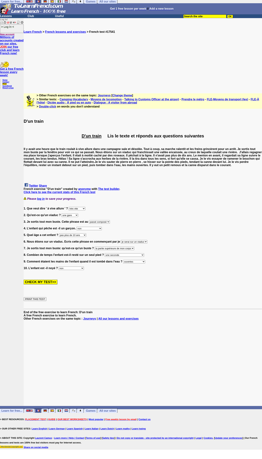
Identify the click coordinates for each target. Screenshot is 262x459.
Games (91, 410)
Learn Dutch (107, 428)
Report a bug (8, 88)
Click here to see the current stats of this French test (59, 192)
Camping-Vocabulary (74, 99)
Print (5, 84)
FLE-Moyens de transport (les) (227, 99)
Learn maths (123, 428)
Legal (199, 438)
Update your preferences (228, 438)
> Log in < (7, 26)
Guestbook (7, 86)
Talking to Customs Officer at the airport (151, 99)
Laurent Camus (43, 438)
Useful (59, 16)
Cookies (208, 438)
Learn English (39, 428)
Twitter (33, 185)
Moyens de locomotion (106, 99)
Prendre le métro (193, 99)
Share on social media (36, 447)
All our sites (107, 410)
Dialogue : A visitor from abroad (115, 102)
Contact (6, 82)
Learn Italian (92, 428)
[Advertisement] (142, 59)
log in (41, 198)
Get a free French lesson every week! (12, 72)
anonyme (84, 188)
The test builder (108, 188)
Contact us (145, 419)
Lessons (6, 16)
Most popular (96, 419)
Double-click (47, 106)
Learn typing (139, 428)
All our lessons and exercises (118, 318)
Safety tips (108, 438)
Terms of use (93, 438)
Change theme (122, 95)
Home (5, 80)
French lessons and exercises (65, 31)
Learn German (57, 428)
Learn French (33, 31)
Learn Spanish (75, 428)
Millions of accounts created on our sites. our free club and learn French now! (12, 45)
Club (31, 16)
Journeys (104, 95)
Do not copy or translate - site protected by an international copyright (155, 438)
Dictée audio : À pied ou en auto (69, 102)
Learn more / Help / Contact (69, 438)
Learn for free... (11, 410)
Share (43, 185)
